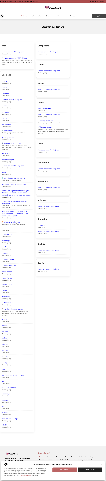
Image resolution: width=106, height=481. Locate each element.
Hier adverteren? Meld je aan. (13, 52)
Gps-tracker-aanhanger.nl (13, 143)
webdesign (6, 394)
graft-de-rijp (6, 153)
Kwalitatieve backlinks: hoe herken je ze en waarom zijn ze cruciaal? (69, 460)
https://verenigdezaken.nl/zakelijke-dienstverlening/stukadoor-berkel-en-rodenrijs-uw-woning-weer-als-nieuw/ (16, 193)
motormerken (7, 303)
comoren (5, 106)
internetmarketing (9, 265)
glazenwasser (9, 131)
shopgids (5, 357)
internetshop (7, 272)
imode (4, 247)
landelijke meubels (47, 121)
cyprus (4, 118)
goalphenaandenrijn (10, 137)
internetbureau (8, 259)
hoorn (4, 172)
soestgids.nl (6, 363)
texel (4, 369)
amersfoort (6, 87)
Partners (24, 16)
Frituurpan (42, 225)
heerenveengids (8, 160)
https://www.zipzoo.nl (12, 222)
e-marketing (6, 124)
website (5, 400)
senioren (5, 350)
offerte (4, 319)
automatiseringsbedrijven (12, 100)
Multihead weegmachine (13, 309)
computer (6, 112)
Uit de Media (36, 16)
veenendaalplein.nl (9, 388)
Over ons (49, 16)
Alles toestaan (64, 469)
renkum (5, 338)
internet (5, 253)
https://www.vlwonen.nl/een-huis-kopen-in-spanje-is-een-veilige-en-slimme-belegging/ (15, 214)
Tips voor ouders (46, 127)
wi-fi (3, 406)
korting (4, 290)
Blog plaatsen (94, 457)
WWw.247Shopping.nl (10, 419)
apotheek (5, 93)
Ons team (61, 16)
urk (3, 381)
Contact (73, 16)
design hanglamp (44, 108)
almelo (4, 81)
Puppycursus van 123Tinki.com (15, 58)
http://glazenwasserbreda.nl (14, 178)
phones (5, 325)
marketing (6, 297)
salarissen (5, 344)
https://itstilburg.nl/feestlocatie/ (14, 184)
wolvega (5, 412)
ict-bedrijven (7, 234)
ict (3, 228)
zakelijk (4, 425)
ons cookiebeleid (26, 475)
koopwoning (7, 284)
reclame (5, 332)
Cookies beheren (89, 469)
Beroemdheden (70, 457)
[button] (101, 464)
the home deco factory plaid (13, 375)
